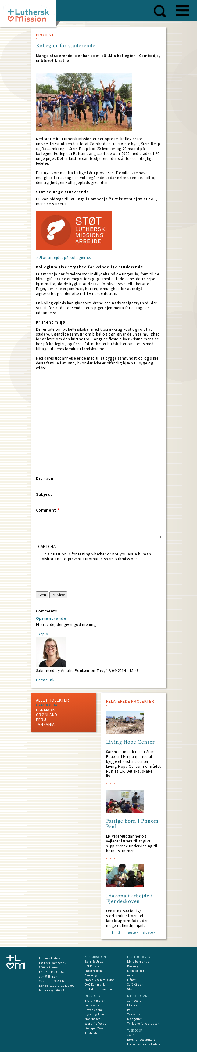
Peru (41, 719)
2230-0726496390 (62, 986)
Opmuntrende (51, 618)
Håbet (131, 980)
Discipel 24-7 (94, 1028)
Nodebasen (93, 1019)
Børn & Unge (94, 962)
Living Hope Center (130, 742)
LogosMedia (93, 1010)
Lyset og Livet (95, 1014)
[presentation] (88, 573)
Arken (131, 975)
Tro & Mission (95, 1001)
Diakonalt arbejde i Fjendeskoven (129, 898)
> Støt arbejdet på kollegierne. (63, 257)
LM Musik (92, 966)
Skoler (131, 989)
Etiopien (133, 1005)
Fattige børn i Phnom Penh (132, 823)
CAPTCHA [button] (47, 546)
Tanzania (45, 724)
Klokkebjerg (135, 971)
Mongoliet (134, 1019)
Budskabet (92, 1005)
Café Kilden (135, 984)
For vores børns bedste (143, 1044)
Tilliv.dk (91, 1033)
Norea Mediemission (100, 980)
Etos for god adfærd (141, 1040)
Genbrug (91, 975)
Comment (47, 510)
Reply (43, 634)
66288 (60, 990)
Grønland (47, 714)
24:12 (131, 1035)
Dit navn (45, 478)
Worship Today (95, 1023)
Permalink (45, 680)
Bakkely (133, 966)
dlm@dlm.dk (48, 976)
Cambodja (47, 705)
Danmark (45, 710)
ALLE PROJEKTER (52, 700)
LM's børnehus (138, 962)
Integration (93, 971)
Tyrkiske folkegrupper (143, 1023)
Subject (44, 494)
